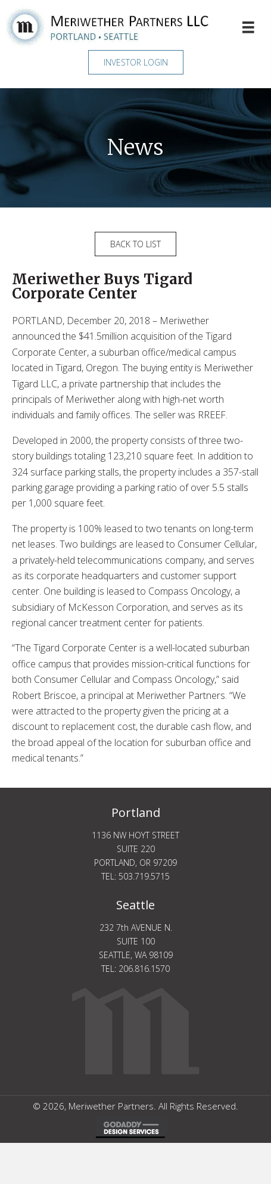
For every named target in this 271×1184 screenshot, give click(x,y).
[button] (135, 62)
